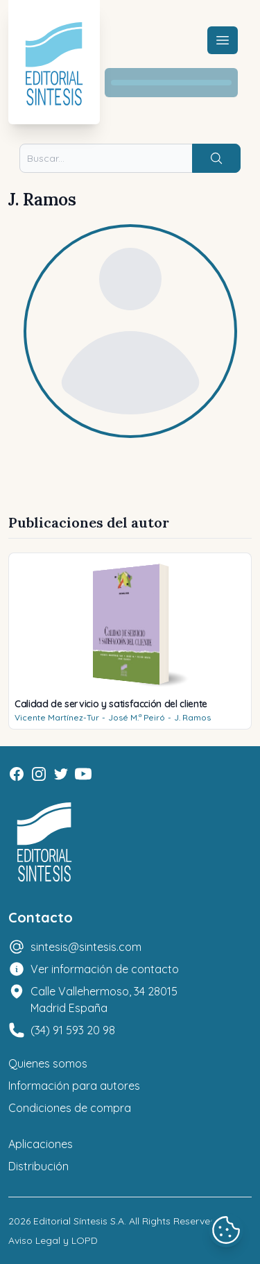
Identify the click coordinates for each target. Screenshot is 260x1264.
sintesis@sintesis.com (86, 947)
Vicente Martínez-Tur (57, 717)
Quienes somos (47, 1063)
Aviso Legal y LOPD (53, 1240)
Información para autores (74, 1086)
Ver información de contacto (105, 969)
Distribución (38, 1166)
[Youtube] (83, 774)
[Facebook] (16, 774)
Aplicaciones (40, 1144)
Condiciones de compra (69, 1108)
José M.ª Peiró (136, 717)
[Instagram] (39, 774)
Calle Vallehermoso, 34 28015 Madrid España (104, 999)
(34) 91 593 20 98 (73, 1030)
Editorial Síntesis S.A (78, 1221)
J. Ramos (192, 717)
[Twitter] (61, 774)
